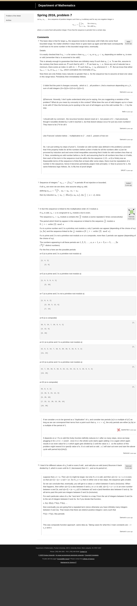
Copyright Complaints (92, 555)
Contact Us (83, 551)
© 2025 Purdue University (46, 555)
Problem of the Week (13, 16)
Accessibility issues (63, 559)
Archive (8, 20)
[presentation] (44, 19)
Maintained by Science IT (68, 562)
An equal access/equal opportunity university (70, 555)
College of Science (88, 559)
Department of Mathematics (56, 5)
